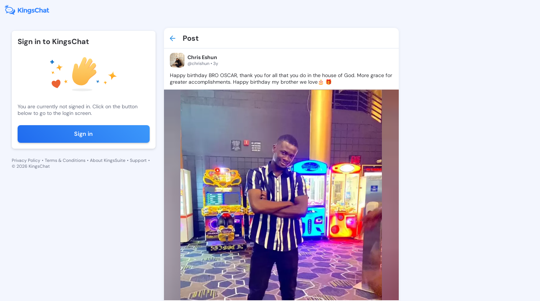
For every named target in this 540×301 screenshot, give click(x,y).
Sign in (83, 134)
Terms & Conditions (65, 160)
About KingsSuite (107, 160)
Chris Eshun (202, 57)
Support (138, 160)
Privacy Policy (26, 160)
